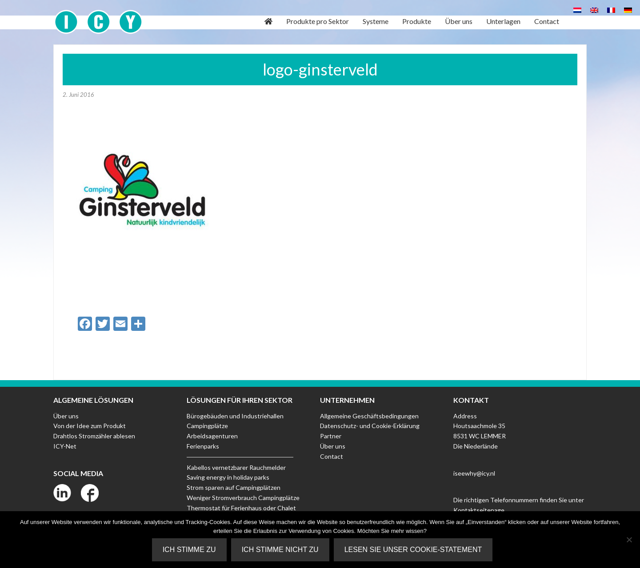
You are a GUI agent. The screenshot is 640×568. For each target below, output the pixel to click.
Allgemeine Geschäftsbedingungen (369, 416)
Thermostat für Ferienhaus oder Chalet (241, 508)
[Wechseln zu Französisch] (611, 10)
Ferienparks (203, 446)
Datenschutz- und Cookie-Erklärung (370, 425)
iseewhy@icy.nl (474, 473)
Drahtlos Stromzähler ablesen (94, 436)
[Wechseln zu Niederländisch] (577, 10)
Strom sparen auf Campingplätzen (233, 487)
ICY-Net (64, 446)
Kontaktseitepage (478, 510)
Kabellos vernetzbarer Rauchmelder (236, 467)
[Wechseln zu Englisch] (594, 10)
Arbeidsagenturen (212, 436)
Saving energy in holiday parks (228, 477)
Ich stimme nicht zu (280, 549)
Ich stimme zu (189, 549)
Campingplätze (207, 425)
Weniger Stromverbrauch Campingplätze (243, 497)
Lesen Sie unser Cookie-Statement (413, 549)
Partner (330, 436)
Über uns (66, 416)
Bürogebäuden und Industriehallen (235, 416)
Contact (331, 456)
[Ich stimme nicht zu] (628, 539)
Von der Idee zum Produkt (89, 425)
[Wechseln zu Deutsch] (628, 10)
